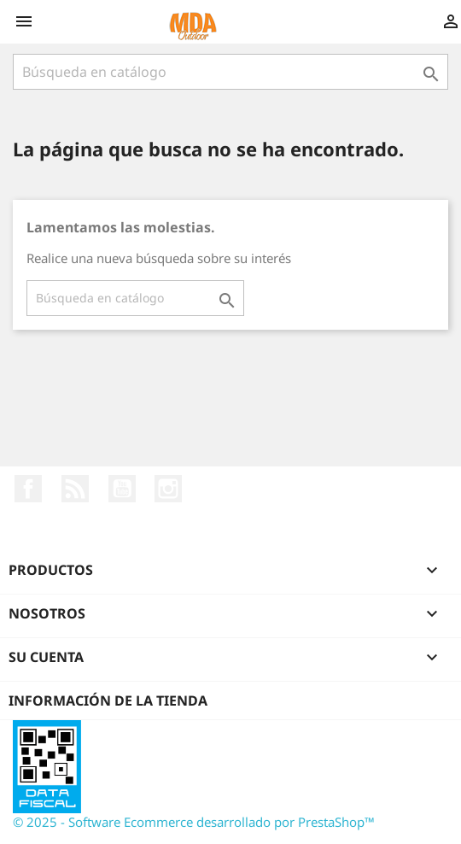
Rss (75, 488)
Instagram (168, 488)
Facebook (28, 488)
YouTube (122, 488)
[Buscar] (230, 72)
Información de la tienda (108, 700)
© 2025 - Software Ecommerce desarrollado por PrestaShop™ (194, 821)
